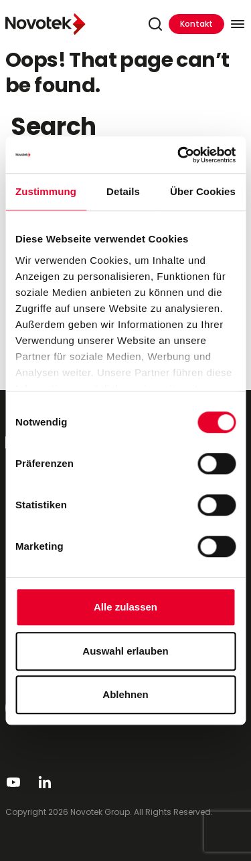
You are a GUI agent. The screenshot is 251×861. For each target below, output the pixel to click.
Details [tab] (123, 191)
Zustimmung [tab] (45, 191)
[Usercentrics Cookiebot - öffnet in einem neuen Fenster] (179, 155)
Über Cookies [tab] (203, 191)
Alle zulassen (125, 607)
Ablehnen (125, 694)
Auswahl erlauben (125, 651)
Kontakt (196, 23)
